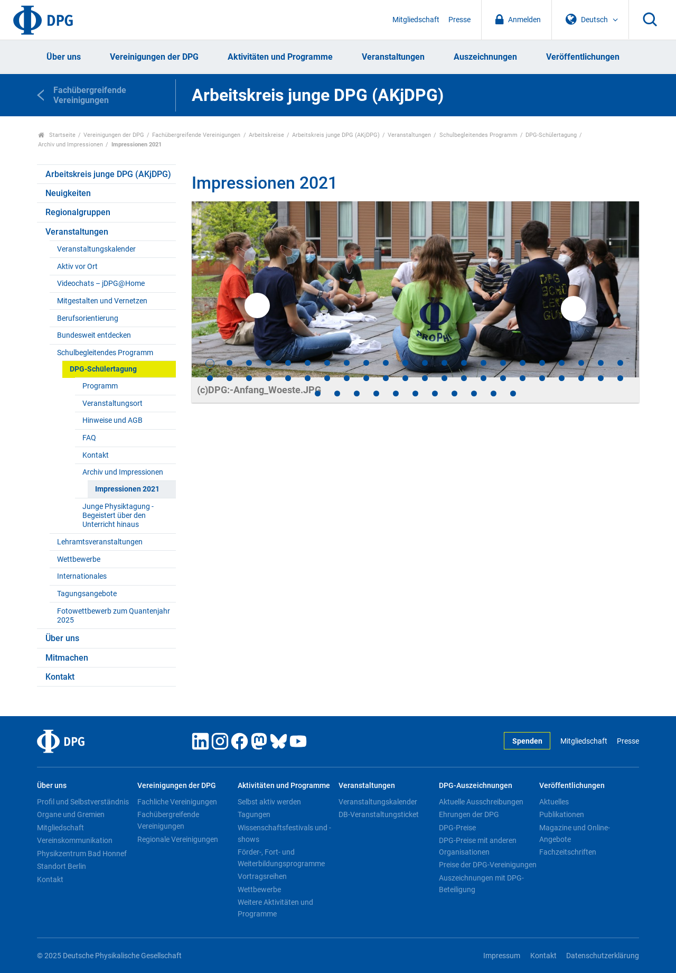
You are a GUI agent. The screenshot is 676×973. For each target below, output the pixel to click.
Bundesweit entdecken (94, 335)
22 (620, 363)
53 (474, 393)
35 (444, 378)
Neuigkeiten (68, 193)
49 (396, 393)
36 (464, 378)
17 (522, 363)
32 (386, 378)
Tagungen (254, 814)
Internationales (82, 576)
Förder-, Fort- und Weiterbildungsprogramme (281, 858)
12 (425, 363)
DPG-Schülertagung (551, 135)
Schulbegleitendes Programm (478, 135)
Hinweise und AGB (112, 420)
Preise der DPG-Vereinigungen (488, 864)
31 (366, 378)
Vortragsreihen (262, 876)
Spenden (527, 741)
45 (318, 393)
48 (376, 393)
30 (347, 378)
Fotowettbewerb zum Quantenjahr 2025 (113, 616)
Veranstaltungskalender (96, 249)
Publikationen (561, 814)
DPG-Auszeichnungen (475, 785)
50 (415, 393)
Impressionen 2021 (127, 489)
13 (444, 363)
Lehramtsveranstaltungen (100, 542)
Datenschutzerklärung (602, 955)
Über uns (63, 57)
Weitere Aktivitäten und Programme (275, 908)
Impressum (501, 955)
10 (386, 363)
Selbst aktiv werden (269, 802)
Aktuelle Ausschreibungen (481, 802)
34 (425, 378)
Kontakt (95, 455)
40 (542, 378)
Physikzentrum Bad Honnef (82, 853)
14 (464, 363)
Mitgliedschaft (415, 19)
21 (601, 363)
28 (308, 378)
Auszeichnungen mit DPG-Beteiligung (481, 884)
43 (601, 378)
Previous (257, 305)
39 (522, 378)
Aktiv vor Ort (77, 266)
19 (562, 363)
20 (581, 363)
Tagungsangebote (87, 593)
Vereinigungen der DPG (154, 57)
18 (542, 363)
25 (249, 378)
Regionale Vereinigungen (177, 839)
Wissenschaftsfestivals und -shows (284, 833)
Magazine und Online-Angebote (574, 833)
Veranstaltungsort (112, 403)
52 (454, 393)
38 (503, 378)
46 (337, 393)
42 (581, 378)
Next (573, 308)
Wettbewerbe (78, 559)
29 (327, 378)
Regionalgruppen (77, 212)
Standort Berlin (61, 866)
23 (210, 378)
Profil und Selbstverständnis (83, 802)
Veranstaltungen (393, 57)
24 (229, 378)
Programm (100, 386)
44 (620, 378)
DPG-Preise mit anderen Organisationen (478, 846)
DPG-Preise (457, 827)
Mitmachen (66, 658)
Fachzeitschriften (567, 852)
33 (405, 378)
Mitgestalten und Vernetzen (102, 300)
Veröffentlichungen (582, 57)
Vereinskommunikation (74, 840)
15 (483, 363)
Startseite (57, 135)
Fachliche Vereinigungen (177, 802)
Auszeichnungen (485, 57)
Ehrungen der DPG (469, 814)
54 (493, 393)
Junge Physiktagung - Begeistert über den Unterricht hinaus (118, 516)
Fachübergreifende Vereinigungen (196, 135)
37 (483, 378)
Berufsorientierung (87, 318)
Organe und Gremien (71, 814)
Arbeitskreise (266, 135)
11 (405, 363)
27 (288, 378)
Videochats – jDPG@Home (101, 283)
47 (357, 393)
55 (513, 393)
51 (435, 393)
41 (562, 378)
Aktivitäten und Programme (280, 57)
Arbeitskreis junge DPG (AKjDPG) (336, 135)
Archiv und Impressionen (70, 144)
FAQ (89, 437)
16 (503, 363)
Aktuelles (554, 802)
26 (268, 378)
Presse (459, 19)
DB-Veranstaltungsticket (379, 814)
